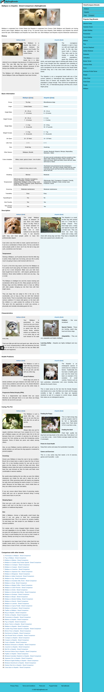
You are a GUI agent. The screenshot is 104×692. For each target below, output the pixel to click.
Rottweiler (83, 54)
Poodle (83, 85)
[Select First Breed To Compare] (92, 9)
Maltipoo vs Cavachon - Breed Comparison (17, 569)
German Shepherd (86, 47)
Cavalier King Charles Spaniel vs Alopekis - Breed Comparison (23, 628)
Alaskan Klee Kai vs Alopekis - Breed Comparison (19, 665)
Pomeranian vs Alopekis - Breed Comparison (18, 617)
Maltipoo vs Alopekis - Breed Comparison (17, 626)
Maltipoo (18, 40)
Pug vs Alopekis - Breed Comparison (15, 622)
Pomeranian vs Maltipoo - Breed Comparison (18, 555)
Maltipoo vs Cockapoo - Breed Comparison (17, 564)
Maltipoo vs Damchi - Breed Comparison (16, 601)
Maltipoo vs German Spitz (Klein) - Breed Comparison (20, 592)
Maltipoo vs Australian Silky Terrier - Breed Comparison (21, 580)
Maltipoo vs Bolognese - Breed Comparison (17, 574)
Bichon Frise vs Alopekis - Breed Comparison (18, 631)
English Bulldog (85, 30)
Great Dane (84, 81)
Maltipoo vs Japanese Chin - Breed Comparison (18, 571)
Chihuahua (84, 57)
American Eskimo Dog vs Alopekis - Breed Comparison (21, 651)
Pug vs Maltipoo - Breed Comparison (15, 558)
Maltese (83, 40)
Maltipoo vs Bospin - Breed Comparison (16, 596)
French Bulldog (85, 37)
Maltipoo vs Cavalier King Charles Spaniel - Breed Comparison (23, 562)
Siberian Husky (85, 23)
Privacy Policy (14, 686)
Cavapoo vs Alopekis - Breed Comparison (17, 640)
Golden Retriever (86, 51)
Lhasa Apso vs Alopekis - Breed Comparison (18, 667)
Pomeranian (84, 33)
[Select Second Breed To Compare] (92, 12)
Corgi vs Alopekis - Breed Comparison (16, 642)
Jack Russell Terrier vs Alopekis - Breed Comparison (20, 635)
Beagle (83, 75)
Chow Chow (84, 78)
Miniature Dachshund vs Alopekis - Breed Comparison (20, 663)
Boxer (82, 68)
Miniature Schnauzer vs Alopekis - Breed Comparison (20, 644)
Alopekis (57, 40)
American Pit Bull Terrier (88, 71)
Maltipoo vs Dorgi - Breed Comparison (16, 583)
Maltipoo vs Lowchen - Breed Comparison (17, 603)
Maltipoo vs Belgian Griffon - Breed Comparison (18, 585)
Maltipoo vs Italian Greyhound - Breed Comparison (19, 576)
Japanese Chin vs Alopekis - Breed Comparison (18, 658)
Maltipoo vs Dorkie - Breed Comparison (16, 590)
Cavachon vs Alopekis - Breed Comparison (17, 647)
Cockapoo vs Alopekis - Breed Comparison (17, 637)
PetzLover (42, 686)
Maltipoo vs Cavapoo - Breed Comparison (17, 567)
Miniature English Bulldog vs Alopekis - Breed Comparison (21, 660)
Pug (82, 44)
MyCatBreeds (65, 686)
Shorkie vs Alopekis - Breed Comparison (16, 615)
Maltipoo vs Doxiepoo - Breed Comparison (17, 594)
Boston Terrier (85, 61)
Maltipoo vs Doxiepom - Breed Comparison (17, 608)
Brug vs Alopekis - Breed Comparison (15, 612)
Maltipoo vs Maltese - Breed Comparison (16, 560)
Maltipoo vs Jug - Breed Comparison (15, 578)
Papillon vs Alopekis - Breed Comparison (16, 653)
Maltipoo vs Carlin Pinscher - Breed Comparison (19, 587)
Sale (23, 40)
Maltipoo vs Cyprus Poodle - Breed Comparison (18, 606)
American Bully (85, 64)
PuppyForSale (53, 686)
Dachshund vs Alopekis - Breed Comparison (17, 633)
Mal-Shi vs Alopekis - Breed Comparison (16, 649)
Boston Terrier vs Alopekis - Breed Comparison (18, 624)
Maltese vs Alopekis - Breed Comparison (16, 619)
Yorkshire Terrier (85, 27)
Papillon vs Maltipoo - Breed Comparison (16, 610)
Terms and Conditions (29, 686)
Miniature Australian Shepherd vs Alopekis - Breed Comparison (23, 656)
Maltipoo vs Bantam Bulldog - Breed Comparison (19, 599)
